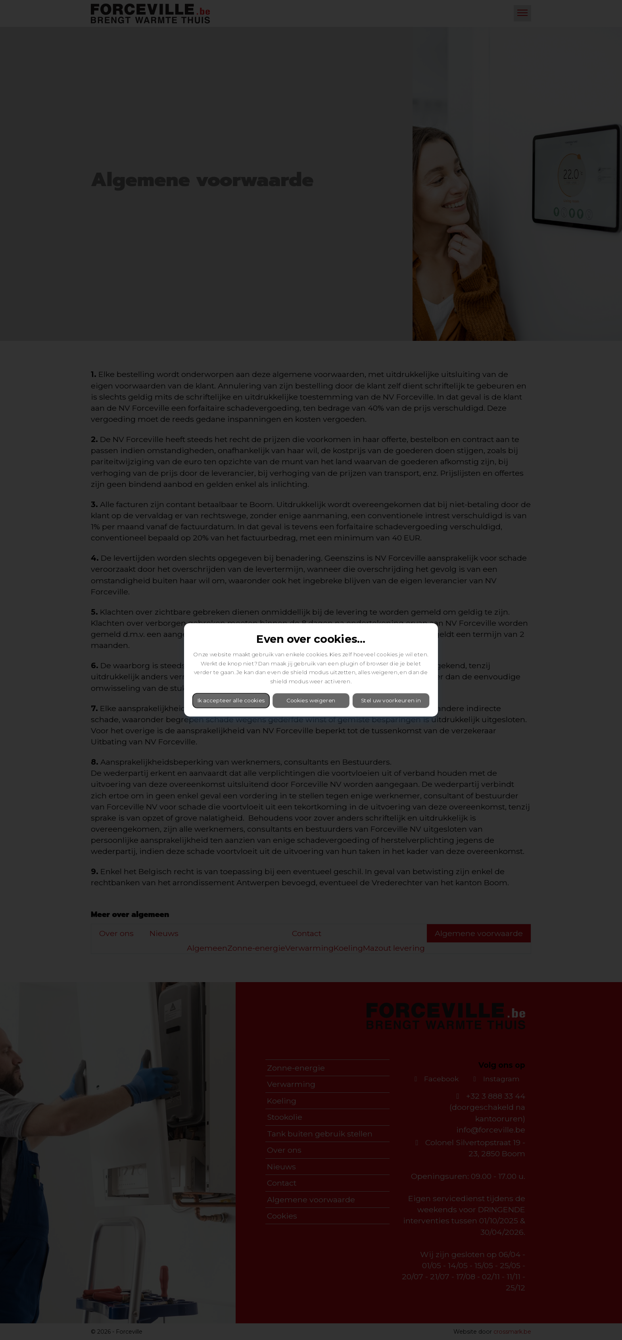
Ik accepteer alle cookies (231, 701)
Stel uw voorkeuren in (391, 701)
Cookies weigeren (311, 701)
